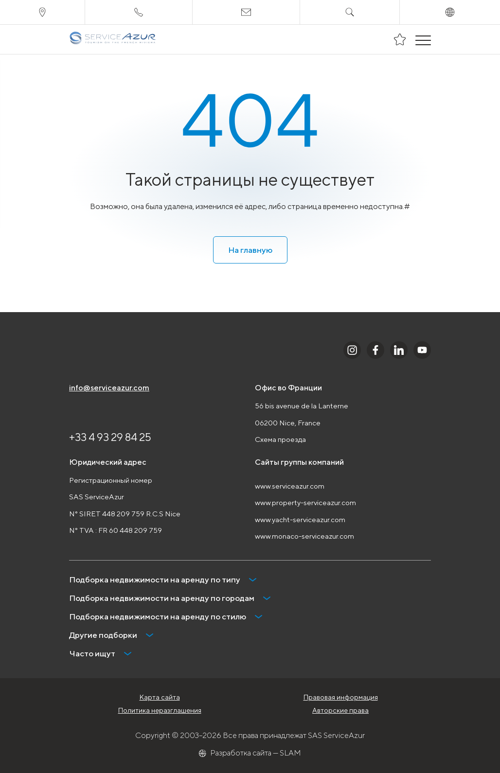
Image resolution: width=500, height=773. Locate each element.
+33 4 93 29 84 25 (110, 437)
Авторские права (340, 710)
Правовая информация (341, 697)
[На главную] (113, 39)
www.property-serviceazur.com (305, 502)
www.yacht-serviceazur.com (300, 519)
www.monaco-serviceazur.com (304, 536)
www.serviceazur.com (289, 486)
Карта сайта (160, 697)
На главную (250, 250)
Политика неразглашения (159, 710)
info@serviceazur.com (109, 387)
